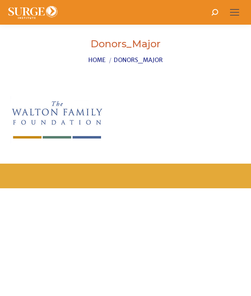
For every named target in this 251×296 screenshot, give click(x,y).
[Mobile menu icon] (234, 12)
